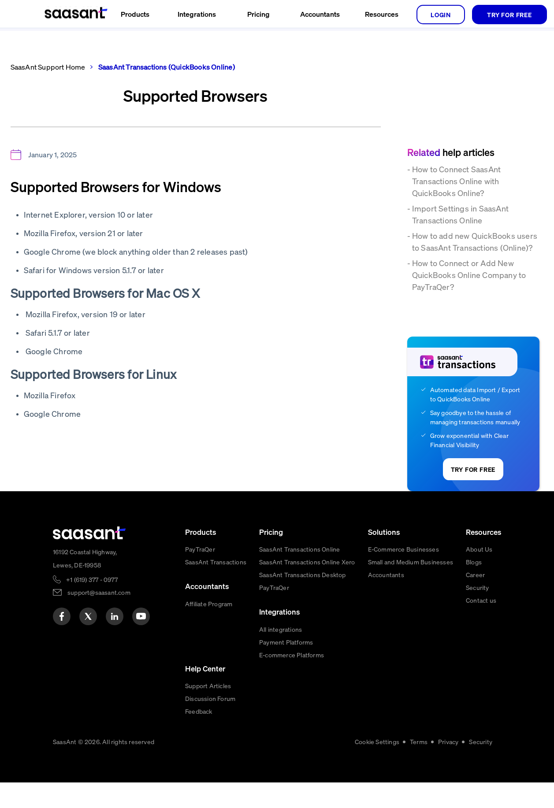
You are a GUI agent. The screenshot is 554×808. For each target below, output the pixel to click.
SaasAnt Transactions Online (299, 549)
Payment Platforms (286, 642)
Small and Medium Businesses (410, 562)
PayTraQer (200, 549)
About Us (479, 549)
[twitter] (88, 616)
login (441, 15)
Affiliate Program (208, 604)
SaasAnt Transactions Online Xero (307, 562)
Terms (419, 741)
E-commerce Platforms (291, 655)
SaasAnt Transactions (215, 562)
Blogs (474, 562)
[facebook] (62, 616)
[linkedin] (114, 616)
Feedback (198, 711)
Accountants (386, 574)
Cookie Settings (377, 741)
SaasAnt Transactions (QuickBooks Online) (166, 66)
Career (475, 574)
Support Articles (208, 685)
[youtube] (141, 616)
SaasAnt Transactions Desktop (302, 574)
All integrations (280, 629)
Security (477, 587)
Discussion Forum (210, 698)
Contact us (481, 600)
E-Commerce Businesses (403, 549)
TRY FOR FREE (509, 15)
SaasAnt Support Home (48, 66)
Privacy (448, 741)
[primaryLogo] (89, 532)
